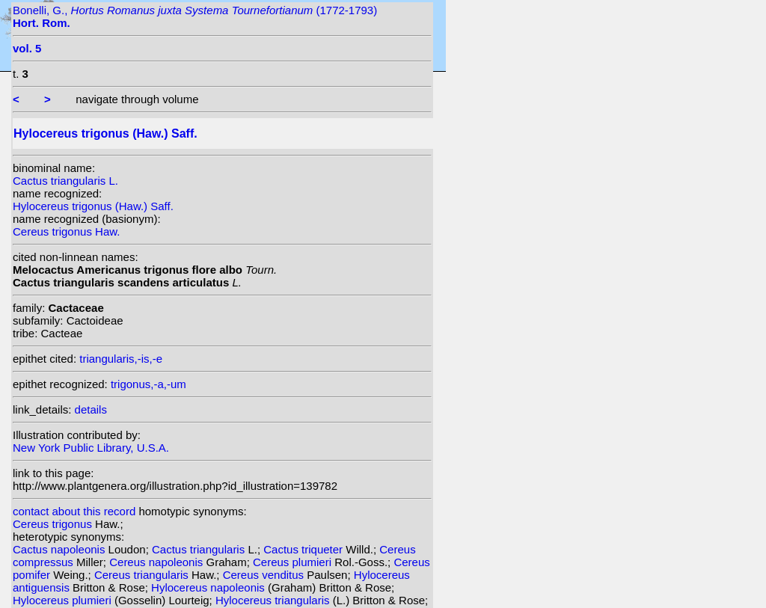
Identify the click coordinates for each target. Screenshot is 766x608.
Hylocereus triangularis (274, 600)
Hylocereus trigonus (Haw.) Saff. (93, 206)
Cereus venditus (265, 574)
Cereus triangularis (143, 574)
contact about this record (74, 511)
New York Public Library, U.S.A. (91, 447)
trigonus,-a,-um (148, 384)
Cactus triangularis (200, 549)
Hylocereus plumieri (63, 600)
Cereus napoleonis (157, 562)
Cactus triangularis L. (65, 180)
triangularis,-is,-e (120, 358)
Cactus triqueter (304, 549)
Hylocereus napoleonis (209, 587)
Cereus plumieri (293, 562)
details (91, 409)
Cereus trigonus (54, 524)
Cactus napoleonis (60, 549)
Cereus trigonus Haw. (66, 231)
